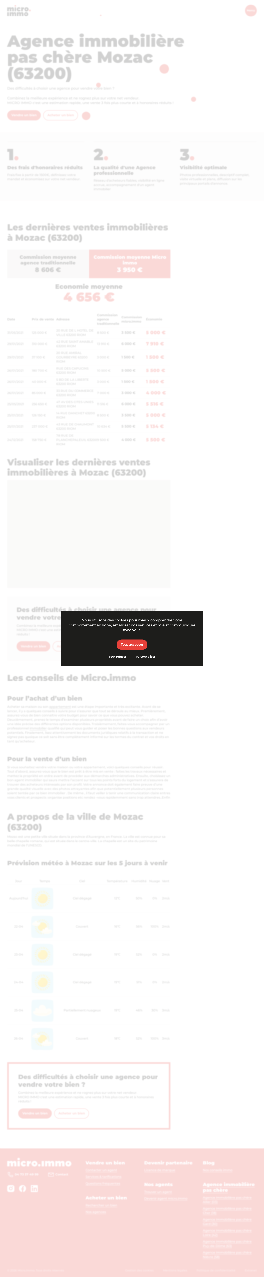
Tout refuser (117, 656)
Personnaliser (145, 656)
